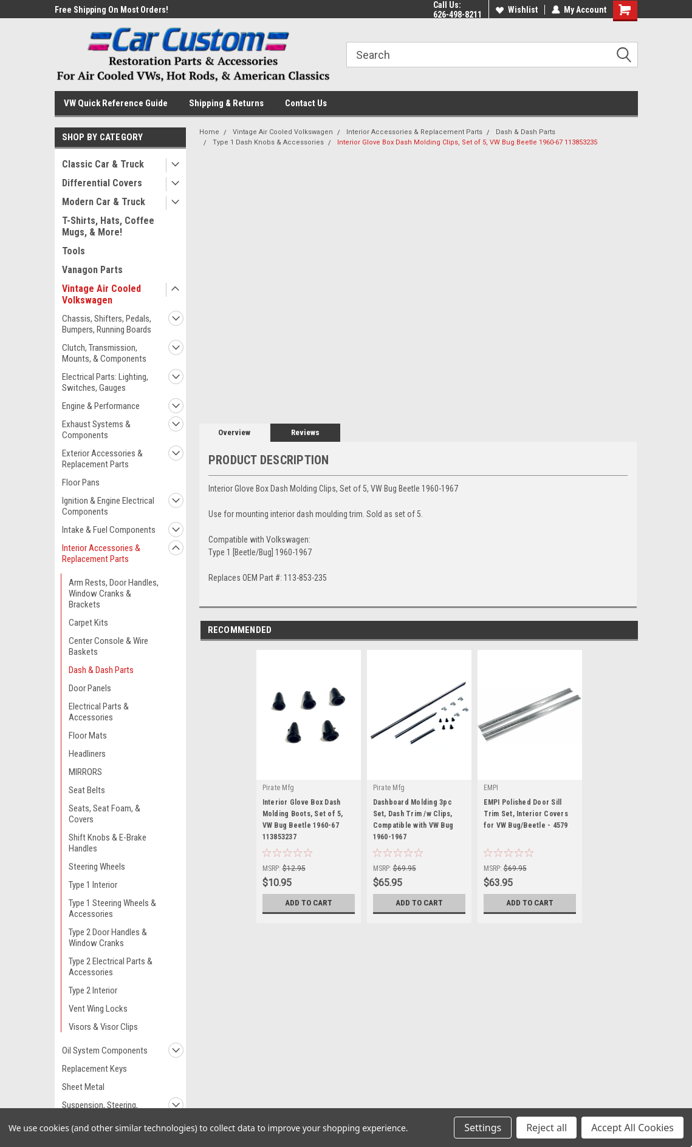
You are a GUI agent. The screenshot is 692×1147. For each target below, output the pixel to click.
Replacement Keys (94, 1068)
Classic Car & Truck (103, 164)
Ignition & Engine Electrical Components (108, 506)
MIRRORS (85, 771)
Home (209, 132)
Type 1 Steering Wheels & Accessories (112, 908)
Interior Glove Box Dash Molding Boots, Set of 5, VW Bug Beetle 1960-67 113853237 (302, 819)
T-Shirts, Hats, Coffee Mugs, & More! (108, 226)
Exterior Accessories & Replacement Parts (102, 459)
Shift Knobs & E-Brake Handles (107, 843)
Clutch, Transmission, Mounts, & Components (104, 353)
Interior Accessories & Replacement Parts (101, 553)
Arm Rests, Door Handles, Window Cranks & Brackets (114, 593)
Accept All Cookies (632, 1127)
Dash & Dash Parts (101, 670)
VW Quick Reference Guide (116, 103)
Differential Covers (102, 183)
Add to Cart (308, 903)
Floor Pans (81, 482)
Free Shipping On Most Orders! (111, 10)
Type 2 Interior (93, 990)
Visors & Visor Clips (103, 1026)
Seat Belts (87, 790)
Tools (73, 251)
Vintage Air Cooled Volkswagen (101, 294)
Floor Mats (88, 735)
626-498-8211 (457, 14)
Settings (482, 1127)
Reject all (546, 1127)
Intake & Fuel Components (109, 529)
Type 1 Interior (93, 884)
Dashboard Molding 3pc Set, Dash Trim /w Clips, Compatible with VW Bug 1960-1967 (413, 819)
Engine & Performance (101, 406)
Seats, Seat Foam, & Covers (104, 814)
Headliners (87, 753)
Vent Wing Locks (98, 1008)
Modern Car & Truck (103, 202)
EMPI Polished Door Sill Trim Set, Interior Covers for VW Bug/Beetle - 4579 (526, 814)
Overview (234, 432)
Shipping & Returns (226, 103)
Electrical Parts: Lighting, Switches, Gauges (105, 382)
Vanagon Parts (92, 270)
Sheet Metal (83, 1086)
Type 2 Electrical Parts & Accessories (110, 967)
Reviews (305, 432)
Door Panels (90, 688)
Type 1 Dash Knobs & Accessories (268, 142)
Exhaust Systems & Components (96, 430)
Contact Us (306, 103)
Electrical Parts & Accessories (99, 712)
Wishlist (517, 10)
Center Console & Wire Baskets (108, 646)
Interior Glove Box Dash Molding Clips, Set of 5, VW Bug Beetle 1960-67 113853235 (467, 142)
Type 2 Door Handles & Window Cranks (108, 938)
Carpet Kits (88, 622)
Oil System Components (105, 1050)
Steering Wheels (97, 866)
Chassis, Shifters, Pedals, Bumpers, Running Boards (106, 324)
